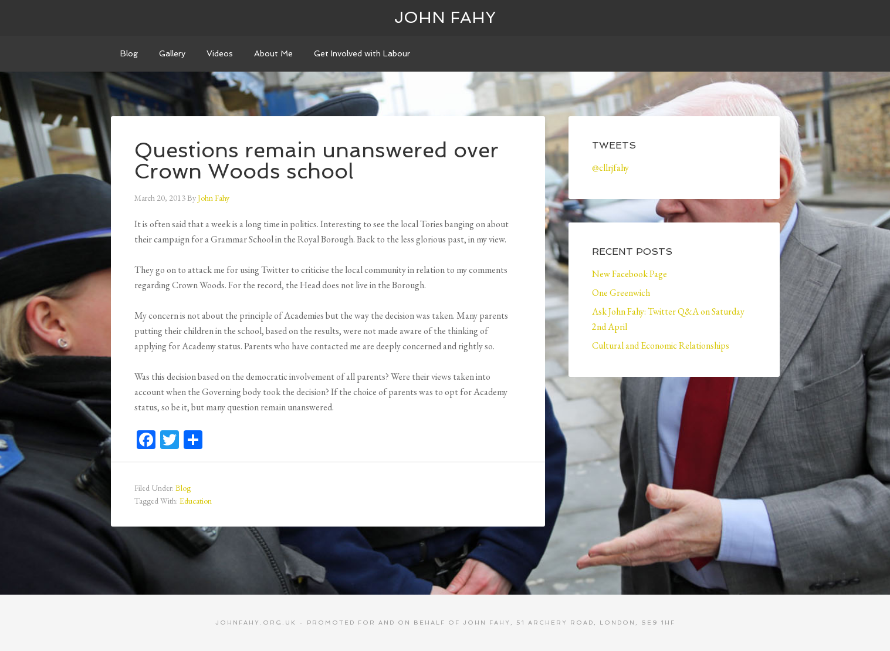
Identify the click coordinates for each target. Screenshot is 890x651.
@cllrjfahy (610, 167)
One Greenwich (621, 292)
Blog (183, 488)
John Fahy (445, 17)
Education (196, 500)
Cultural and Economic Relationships (660, 345)
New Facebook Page (629, 274)
